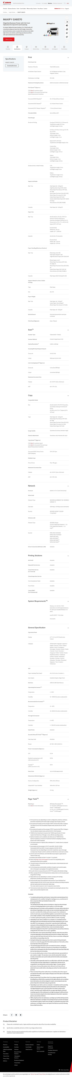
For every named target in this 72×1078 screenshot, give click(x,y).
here (32, 87)
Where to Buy (8, 35)
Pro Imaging (44, 3)
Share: (5, 1011)
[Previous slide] (67, 38)
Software (16, 1046)
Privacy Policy (6, 1055)
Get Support (55, 45)
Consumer (38, 3)
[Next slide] (67, 13)
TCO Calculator (45, 45)
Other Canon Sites (65, 1066)
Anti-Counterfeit (40, 1047)
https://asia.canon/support (42, 856)
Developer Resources (53, 1046)
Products (5, 8)
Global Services (29, 1046)
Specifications (17, 45)
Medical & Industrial (57, 3)
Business (50, 3)
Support (67, 8)
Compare (27, 45)
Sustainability (6, 1043)
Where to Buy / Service (32, 8)
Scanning (16, 1043)
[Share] (12, 1011)
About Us (5, 1041)
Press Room (40, 8)
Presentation (17, 1059)
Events (38, 1041)
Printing (16, 1041)
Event (18, 8)
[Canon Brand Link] (7, 3)
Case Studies (23, 8)
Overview (8, 45)
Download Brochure (12, 62)
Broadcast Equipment (19, 1056)
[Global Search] (64, 3)
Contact (45, 8)
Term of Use (33, 1074)
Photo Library (64, 45)
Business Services (12, 8)
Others (16, 1061)
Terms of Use (6, 1052)
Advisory (5, 1057)
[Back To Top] (67, 1071)
